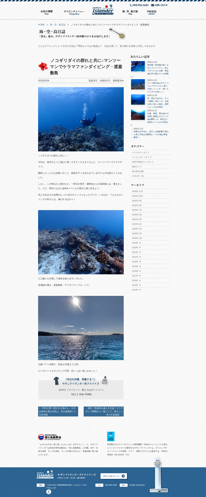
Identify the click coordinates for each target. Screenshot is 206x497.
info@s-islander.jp (137, 485)
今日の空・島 (138, 176)
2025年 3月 (137, 229)
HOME (41, 24)
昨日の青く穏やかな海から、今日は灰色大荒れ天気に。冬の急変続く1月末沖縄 (57, 411)
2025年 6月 (137, 215)
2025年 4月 (137, 224)
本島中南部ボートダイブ (142, 162)
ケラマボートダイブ (140, 152)
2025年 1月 (137, 238)
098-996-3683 (111, 485)
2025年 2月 (137, 233)
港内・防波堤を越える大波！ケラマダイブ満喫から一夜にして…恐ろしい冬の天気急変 (104, 411)
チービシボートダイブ (141, 157)
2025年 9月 (137, 201)
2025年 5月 (137, 219)
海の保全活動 (138, 171)
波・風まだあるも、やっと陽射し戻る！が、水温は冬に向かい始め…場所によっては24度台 (150, 101)
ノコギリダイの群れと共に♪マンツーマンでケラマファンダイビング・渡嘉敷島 (86, 66)
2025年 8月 (137, 205)
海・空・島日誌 (57, 24)
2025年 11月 (137, 191)
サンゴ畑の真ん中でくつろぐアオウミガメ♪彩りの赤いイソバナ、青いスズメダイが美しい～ (150, 86)
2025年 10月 (137, 196)
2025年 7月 (137, 210)
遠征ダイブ (137, 166)
